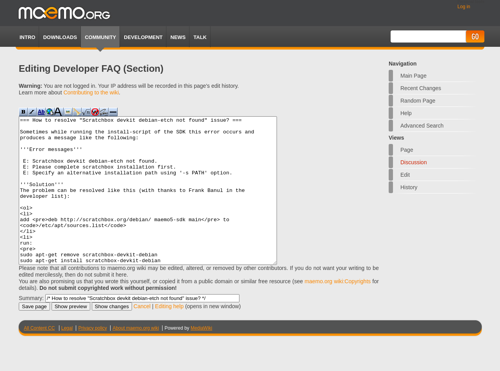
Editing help (169, 335)
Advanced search (422, 125)
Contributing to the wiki (91, 92)
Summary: (31, 327)
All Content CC (39, 357)
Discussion (413, 162)
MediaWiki (201, 357)
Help (406, 113)
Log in (463, 6)
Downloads (60, 37)
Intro (27, 37)
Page (406, 150)
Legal (67, 357)
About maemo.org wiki (135, 357)
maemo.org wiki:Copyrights (338, 310)
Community (100, 37)
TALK (200, 37)
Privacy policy (92, 357)
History (409, 187)
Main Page (413, 76)
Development (143, 37)
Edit (405, 175)
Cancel (142, 335)
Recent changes (420, 88)
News (178, 37)
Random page (418, 101)
